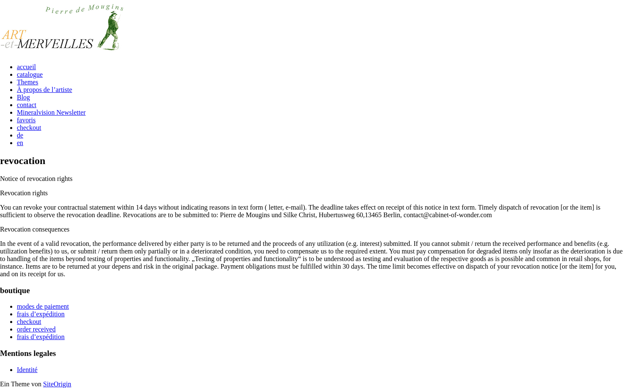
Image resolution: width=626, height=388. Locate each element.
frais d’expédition (40, 314)
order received (36, 329)
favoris (26, 120)
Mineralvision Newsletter (51, 112)
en (20, 142)
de (20, 135)
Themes (27, 82)
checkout (29, 127)
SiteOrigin (57, 384)
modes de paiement (43, 306)
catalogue (30, 74)
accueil (26, 66)
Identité (27, 369)
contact (26, 104)
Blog (23, 97)
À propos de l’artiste (44, 89)
